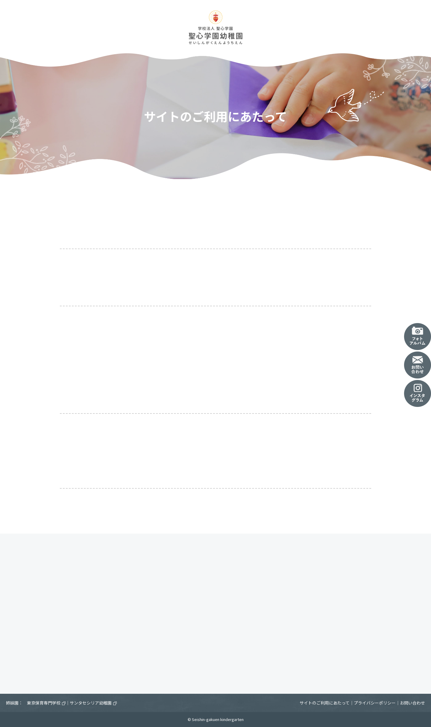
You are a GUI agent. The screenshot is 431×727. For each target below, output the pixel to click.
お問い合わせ (412, 703)
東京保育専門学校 (46, 703)
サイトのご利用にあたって (325, 703)
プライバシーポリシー (375, 703)
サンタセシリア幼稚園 (93, 703)
